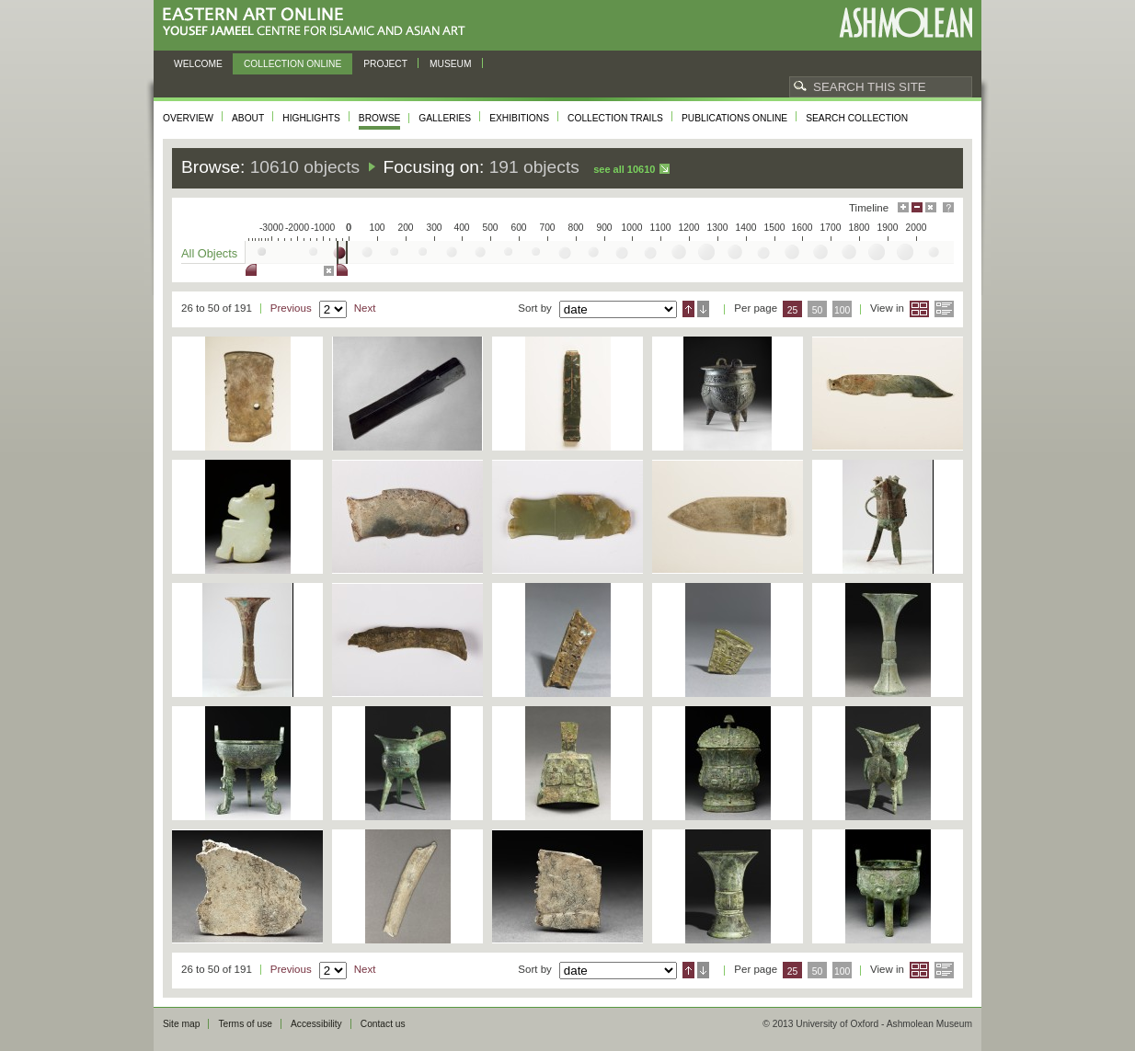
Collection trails (615, 118)
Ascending (688, 309)
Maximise (903, 207)
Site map (181, 1024)
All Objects (209, 253)
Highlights (311, 118)
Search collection (857, 118)
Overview (188, 118)
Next (365, 308)
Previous (291, 308)
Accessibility (316, 1024)
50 (817, 310)
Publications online (734, 118)
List (944, 309)
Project (385, 64)
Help (948, 207)
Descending (703, 309)
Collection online (292, 64)
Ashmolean (905, 22)
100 (842, 310)
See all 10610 (624, 169)
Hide (930, 207)
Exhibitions (519, 118)
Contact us (383, 1024)
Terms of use (245, 1024)
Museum (451, 64)
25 (792, 310)
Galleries (444, 118)
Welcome (198, 64)
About (248, 118)
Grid (919, 309)
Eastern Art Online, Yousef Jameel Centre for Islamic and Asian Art (319, 22)
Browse (380, 118)
